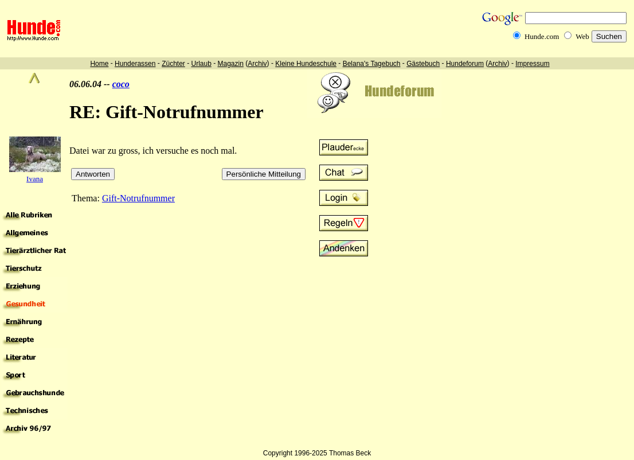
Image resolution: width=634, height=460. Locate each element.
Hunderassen (135, 64)
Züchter (173, 64)
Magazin (231, 64)
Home (99, 64)
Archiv (257, 64)
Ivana (34, 178)
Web (582, 36)
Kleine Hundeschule (305, 64)
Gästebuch (423, 64)
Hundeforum (465, 64)
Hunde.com (542, 36)
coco (121, 84)
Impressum (532, 64)
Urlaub (201, 64)
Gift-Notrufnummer (138, 198)
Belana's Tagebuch (372, 64)
